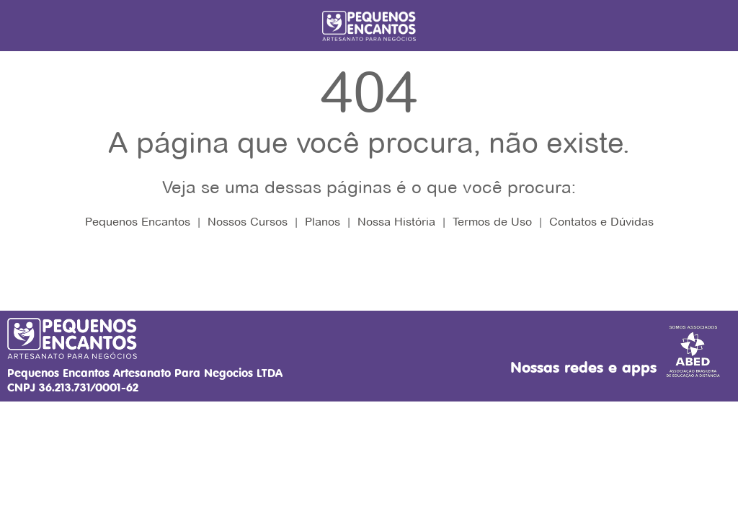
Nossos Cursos (248, 222)
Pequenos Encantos (137, 222)
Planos (322, 222)
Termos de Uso (492, 222)
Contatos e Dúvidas (601, 222)
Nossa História (396, 222)
